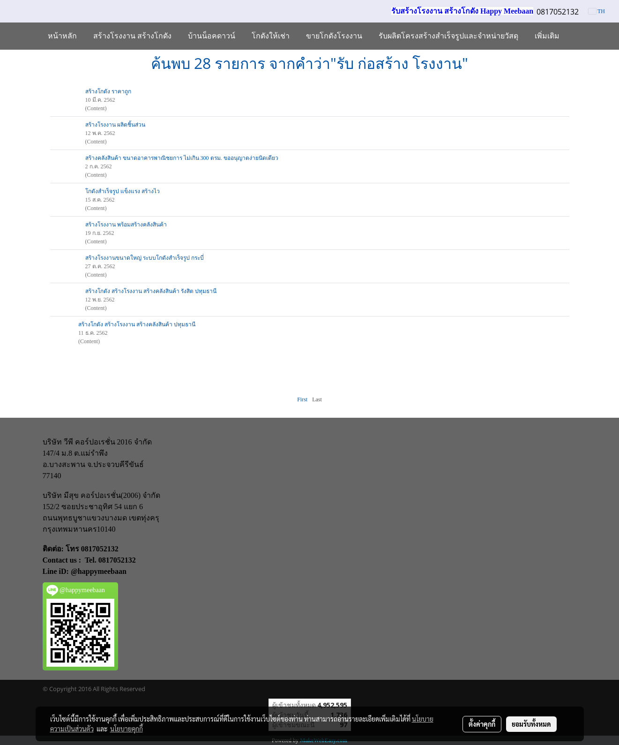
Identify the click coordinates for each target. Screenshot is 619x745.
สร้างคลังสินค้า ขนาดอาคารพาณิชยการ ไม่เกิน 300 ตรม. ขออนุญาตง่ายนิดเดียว (181, 158)
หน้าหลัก (62, 36)
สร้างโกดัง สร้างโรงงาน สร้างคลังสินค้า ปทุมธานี (136, 324)
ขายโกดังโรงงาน (334, 36)
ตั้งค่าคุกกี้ (482, 724)
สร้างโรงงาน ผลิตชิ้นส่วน (115, 124)
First (302, 399)
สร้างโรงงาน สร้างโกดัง (132, 36)
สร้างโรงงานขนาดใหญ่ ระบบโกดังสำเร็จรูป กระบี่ (144, 258)
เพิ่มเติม (547, 36)
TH (597, 11)
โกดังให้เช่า (271, 36)
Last (317, 399)
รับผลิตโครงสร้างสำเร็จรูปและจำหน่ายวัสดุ (448, 36)
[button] (576, 36)
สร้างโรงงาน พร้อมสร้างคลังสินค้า (126, 224)
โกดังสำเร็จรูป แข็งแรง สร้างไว (122, 191)
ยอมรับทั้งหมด (531, 724)
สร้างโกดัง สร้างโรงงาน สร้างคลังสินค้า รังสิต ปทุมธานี (150, 291)
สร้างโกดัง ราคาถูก (108, 91)
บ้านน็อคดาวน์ (211, 36)
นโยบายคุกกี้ (126, 728)
